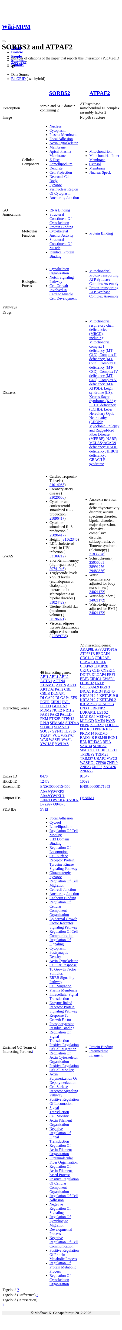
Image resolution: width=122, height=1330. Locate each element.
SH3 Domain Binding (59, 841)
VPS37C (67, 735)
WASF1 (55, 740)
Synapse (55, 185)
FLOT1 (45, 706)
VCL (56, 735)
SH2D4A (72, 723)
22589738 (59, 636)
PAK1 (44, 714)
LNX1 (84, 708)
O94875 (59, 804)
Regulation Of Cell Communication (63, 933)
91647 (84, 776)
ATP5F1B (87, 654)
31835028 (96, 554)
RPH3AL (95, 742)
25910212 (18, 62)
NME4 (100, 721)
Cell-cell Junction (62, 889)
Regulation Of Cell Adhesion (63, 1198)
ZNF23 (85, 767)
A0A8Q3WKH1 (52, 796)
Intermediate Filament (98, 1053)
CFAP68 (86, 666)
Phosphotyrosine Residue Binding (61, 1026)
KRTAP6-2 (107, 700)
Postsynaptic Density (58, 954)
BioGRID (18, 79)
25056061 (96, 562)
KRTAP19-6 (108, 696)
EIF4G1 (95, 679)
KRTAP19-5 (89, 696)
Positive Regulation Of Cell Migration (64, 1047)
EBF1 (111, 675)
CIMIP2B (101, 666)
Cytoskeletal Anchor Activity (61, 233)
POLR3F (112, 725)
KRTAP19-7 (89, 700)
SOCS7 (45, 731)
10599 (84, 781)
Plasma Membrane (63, 135)
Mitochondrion (100, 151)
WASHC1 (87, 763)
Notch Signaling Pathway (61, 279)
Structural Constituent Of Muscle (60, 244)
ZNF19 (112, 763)
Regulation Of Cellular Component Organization (60, 908)
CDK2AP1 (103, 658)
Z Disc (54, 160)
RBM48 (101, 737)
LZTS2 (102, 712)
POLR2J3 (96, 725)
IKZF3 (105, 687)
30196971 (56, 619)
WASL (67, 740)
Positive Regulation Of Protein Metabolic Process (64, 1254)
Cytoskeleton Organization (59, 271)
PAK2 (54, 714)
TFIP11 (111, 750)
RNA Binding (59, 210)
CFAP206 (98, 662)
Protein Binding (61, 227)
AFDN (61, 685)
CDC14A (87, 658)
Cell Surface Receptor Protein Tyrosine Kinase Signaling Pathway (63, 862)
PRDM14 (87, 733)
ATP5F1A (109, 649)
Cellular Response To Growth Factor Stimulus (63, 969)
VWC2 (112, 758)
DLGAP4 (62, 698)
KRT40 (109, 691)
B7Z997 (46, 804)
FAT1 (66, 702)
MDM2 (45, 710)
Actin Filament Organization (60, 1122)
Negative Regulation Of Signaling (60, 1208)
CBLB (45, 693)
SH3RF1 (46, 727)
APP (98, 649)
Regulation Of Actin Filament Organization (60, 1149)
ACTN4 (59, 681)
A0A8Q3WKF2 (52, 792)
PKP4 (84, 725)
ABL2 (64, 677)
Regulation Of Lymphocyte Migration (60, 1221)
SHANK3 (61, 727)
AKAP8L (87, 649)
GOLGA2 (59, 706)
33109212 (56, 556)
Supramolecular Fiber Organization (63, 1160)
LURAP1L (88, 712)
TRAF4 (46, 735)
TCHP (100, 750)
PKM (44, 719)
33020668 (56, 497)
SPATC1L (87, 750)
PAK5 (110, 721)
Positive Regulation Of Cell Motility (64, 1068)
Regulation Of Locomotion (60, 850)
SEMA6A (57, 723)
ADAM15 (47, 685)
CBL (67, 689)
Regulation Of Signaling (60, 942)
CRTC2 (85, 670)
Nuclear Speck (100, 172)
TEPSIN (70, 731)
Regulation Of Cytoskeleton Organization (60, 1280)
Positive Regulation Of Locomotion (64, 1101)
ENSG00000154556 (55, 786)
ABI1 (44, 677)
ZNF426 (109, 767)
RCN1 (112, 737)
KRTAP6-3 (88, 704)
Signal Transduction (59, 1110)
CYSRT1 (108, 670)
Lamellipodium (61, 164)
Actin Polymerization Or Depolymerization (63, 1078)
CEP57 (85, 662)
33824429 (56, 602)
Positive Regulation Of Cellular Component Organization (64, 1185)
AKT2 (45, 689)
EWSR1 (108, 679)
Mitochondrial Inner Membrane (104, 158)
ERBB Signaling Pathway (61, 980)
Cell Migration (60, 986)
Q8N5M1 (87, 798)
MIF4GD (87, 721)
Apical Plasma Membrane (60, 153)
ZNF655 (86, 771)
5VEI (44, 809)
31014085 (56, 485)
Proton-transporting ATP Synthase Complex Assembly (104, 292)
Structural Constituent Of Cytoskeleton (60, 218)
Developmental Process (60, 1231)
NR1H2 (69, 710)
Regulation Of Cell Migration (63, 883)
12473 (44, 781)
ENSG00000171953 (95, 786)
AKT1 (71, 685)
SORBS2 (59, 93)
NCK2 (57, 710)
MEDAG (103, 717)
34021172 (96, 592)
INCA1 (85, 691)
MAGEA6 (88, 717)
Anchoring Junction (64, 198)
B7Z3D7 (72, 800)
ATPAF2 (99, 93)
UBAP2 (100, 758)
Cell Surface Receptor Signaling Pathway (63, 1091)
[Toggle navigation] (4, 41)
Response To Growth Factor (60, 1017)
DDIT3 (85, 675)
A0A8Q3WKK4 (52, 800)
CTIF (96, 670)
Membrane (57, 147)
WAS (44, 740)
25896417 (56, 518)
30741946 (56, 569)
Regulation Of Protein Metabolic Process (62, 1267)
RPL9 (44, 723)
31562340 (70, 539)
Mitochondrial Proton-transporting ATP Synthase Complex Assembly (104, 277)
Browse (17, 52)
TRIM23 (101, 754)
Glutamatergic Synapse (60, 875)
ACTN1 (46, 681)
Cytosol (95, 164)
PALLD (66, 714)
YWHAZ (62, 744)
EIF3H (56, 702)
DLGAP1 (58, 693)
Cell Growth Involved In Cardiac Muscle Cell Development (63, 292)
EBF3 (84, 679)
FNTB (99, 683)
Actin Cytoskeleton (63, 143)
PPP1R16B (103, 729)
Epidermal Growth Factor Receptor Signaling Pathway (63, 923)
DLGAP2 (47, 698)
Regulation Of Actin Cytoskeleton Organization (63, 1057)
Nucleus (55, 126)
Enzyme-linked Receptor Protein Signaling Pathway (63, 1007)
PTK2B (55, 719)
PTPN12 (67, 719)
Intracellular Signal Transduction (63, 996)
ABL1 (54, 677)
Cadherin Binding (62, 898)
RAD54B (87, 737)
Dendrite (56, 168)
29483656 (96, 571)
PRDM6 (101, 733)
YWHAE (47, 744)
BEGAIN (103, 654)
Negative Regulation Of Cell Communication (63, 1242)
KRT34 (97, 691)
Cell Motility (59, 1116)
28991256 (96, 567)
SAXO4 (86, 746)
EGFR (45, 702)
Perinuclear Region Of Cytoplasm (63, 191)
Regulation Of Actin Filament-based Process (61, 1170)
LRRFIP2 (97, 708)
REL (83, 742)
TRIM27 (86, 758)
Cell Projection (60, 172)
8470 (44, 776)
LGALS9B (106, 704)
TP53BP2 (87, 754)
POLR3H (87, 729)
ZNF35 (97, 767)
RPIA (107, 742)
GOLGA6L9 (89, 687)
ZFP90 (101, 763)
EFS (74, 698)
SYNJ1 (57, 731)
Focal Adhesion (61, 139)
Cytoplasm (57, 130)
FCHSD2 (87, 683)
